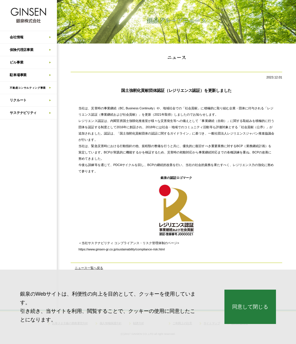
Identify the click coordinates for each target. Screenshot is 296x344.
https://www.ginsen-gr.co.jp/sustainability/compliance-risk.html (121, 249)
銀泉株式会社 (28, 15)
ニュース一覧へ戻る (89, 268)
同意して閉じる (250, 307)
